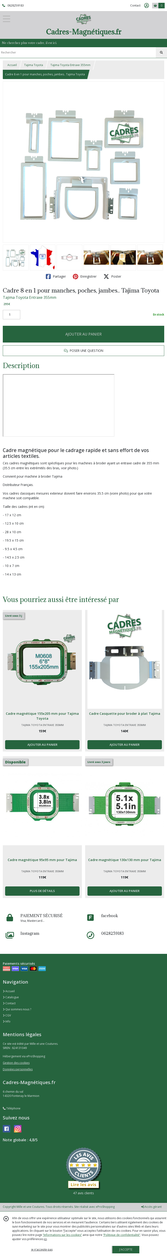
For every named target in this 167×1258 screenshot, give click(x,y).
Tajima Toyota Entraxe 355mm (70, 65)
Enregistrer (85, 276)
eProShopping (105, 1207)
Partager (56, 276)
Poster (112, 276)
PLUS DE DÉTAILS (42, 891)
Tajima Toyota (33, 65)
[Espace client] (146, 5)
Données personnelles (18, 1069)
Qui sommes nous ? (17, 1009)
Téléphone (11, 1108)
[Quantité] (11, 314)
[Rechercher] (161, 52)
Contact (135, 5)
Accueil (12, 65)
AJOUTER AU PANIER (83, 334)
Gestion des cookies (16, 1063)
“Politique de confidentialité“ (121, 1235)
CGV (7, 1015)
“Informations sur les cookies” (62, 1235)
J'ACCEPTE (125, 1249)
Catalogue (11, 997)
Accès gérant (151, 1207)
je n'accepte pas (42, 1249)
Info (6, 1021)
